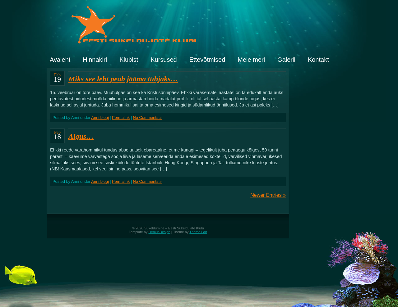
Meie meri (251, 59)
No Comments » (147, 117)
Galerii (286, 59)
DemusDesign (159, 232)
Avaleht (60, 59)
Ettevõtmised (207, 59)
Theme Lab (198, 232)
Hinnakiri (95, 59)
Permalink (121, 117)
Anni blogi (100, 117)
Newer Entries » (268, 195)
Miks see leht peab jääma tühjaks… (123, 79)
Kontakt (318, 59)
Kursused (163, 59)
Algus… (81, 136)
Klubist (128, 59)
